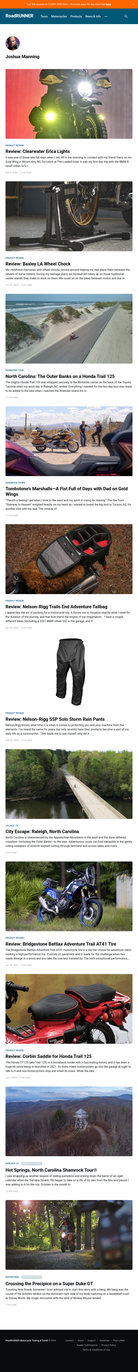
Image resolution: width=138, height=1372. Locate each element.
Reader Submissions (87, 1345)
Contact (70, 1340)
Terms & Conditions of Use (96, 1349)
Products (76, 16)
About (80, 1340)
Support (92, 1340)
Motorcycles (59, 16)
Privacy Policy (109, 1345)
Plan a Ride (119, 1340)
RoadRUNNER (19, 16)
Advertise (104, 1340)
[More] (106, 16)
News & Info (93, 16)
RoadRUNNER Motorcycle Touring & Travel (27, 1340)
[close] (134, 4)
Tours (44, 16)
